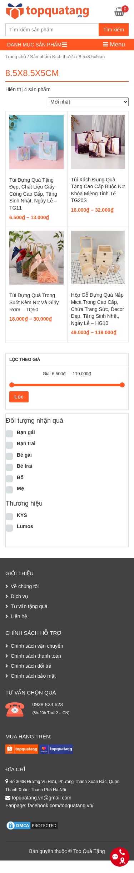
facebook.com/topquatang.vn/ (61, 805)
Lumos (25, 526)
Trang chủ (15, 56)
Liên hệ (19, 616)
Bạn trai (26, 443)
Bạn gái (26, 432)
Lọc (18, 397)
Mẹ (20, 488)
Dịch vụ (19, 596)
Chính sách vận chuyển (37, 646)
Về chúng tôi (25, 586)
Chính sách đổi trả (31, 666)
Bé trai (25, 466)
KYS (22, 515)
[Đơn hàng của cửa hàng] (88, 101)
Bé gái (24, 455)
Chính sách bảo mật (33, 676)
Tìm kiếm (113, 29)
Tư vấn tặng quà (29, 606)
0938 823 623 (47, 704)
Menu (114, 44)
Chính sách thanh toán (36, 656)
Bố (20, 477)
